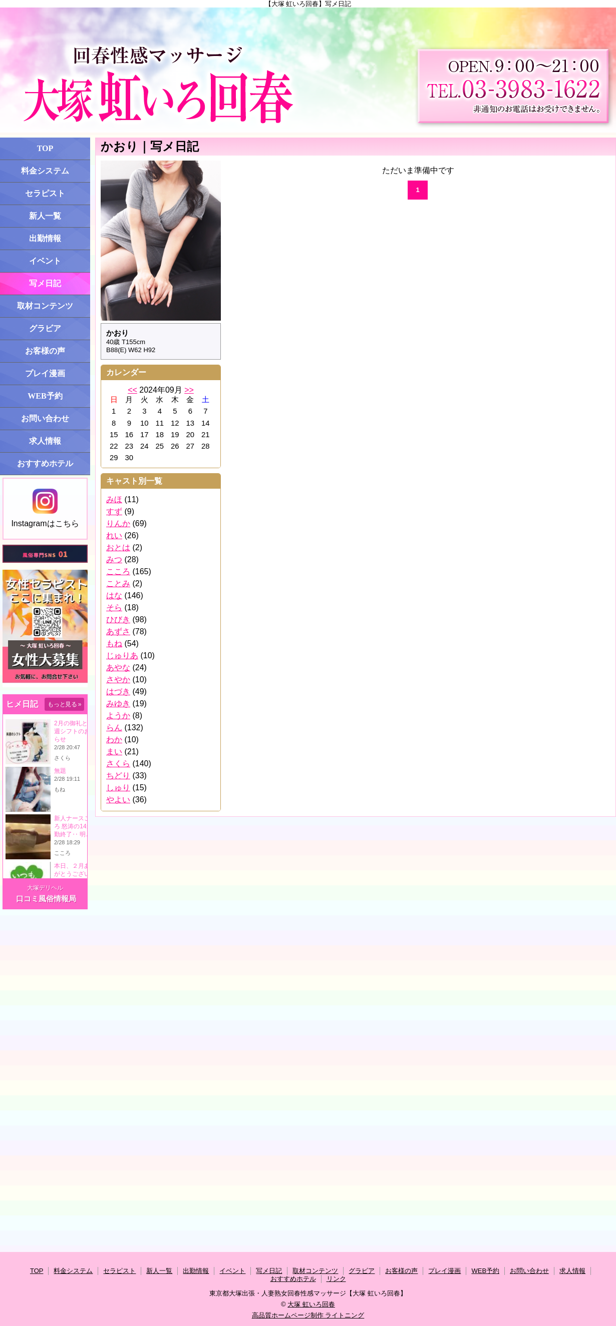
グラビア (45, 328)
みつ (114, 559)
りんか (118, 523)
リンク (336, 1278)
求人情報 (45, 441)
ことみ (118, 583)
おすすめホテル (45, 463)
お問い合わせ (45, 418)
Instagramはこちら (45, 508)
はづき (118, 691)
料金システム (45, 171)
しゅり (118, 787)
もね (114, 643)
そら (114, 607)
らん (114, 727)
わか (114, 739)
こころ (118, 571)
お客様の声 (45, 351)
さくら (118, 763)
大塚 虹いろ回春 (311, 1304)
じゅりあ (122, 655)
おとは (118, 547)
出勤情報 (45, 238)
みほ (114, 499)
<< (132, 390)
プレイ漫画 (45, 373)
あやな (118, 667)
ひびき (118, 619)
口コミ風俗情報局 (46, 898)
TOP (45, 148)
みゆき (118, 703)
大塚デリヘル (45, 887)
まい (114, 751)
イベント (45, 261)
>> (189, 390)
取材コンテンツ (45, 306)
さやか (118, 679)
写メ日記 (45, 283)
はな (114, 595)
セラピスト (45, 193)
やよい (118, 799)
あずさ (118, 631)
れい (114, 535)
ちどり (118, 775)
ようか (118, 715)
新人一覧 (45, 216)
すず (114, 511)
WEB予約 (45, 396)
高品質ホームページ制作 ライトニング (308, 1315)
